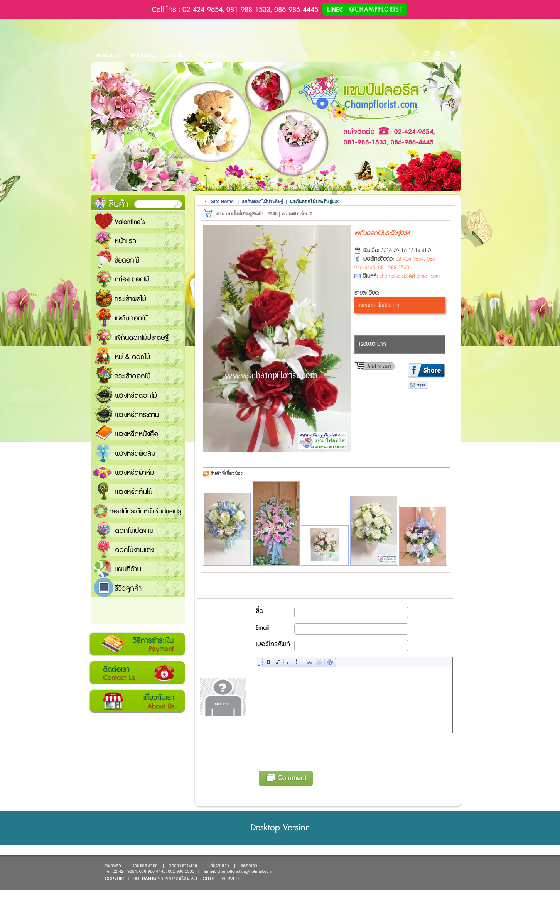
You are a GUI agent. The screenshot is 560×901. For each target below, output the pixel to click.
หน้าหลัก (113, 865)
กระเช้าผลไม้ (138, 298)
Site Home (222, 201)
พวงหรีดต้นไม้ (138, 491)
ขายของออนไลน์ (174, 878)
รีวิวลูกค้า (138, 587)
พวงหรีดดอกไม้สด (138, 394)
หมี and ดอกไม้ (138, 356)
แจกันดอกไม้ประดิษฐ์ (138, 336)
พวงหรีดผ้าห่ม (138, 471)
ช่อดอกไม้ (138, 259)
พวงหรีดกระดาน (138, 413)
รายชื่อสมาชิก (145, 865)
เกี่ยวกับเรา (137, 701)
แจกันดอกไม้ (138, 317)
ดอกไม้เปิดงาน (138, 529)
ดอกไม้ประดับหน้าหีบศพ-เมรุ (138, 510)
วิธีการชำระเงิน (137, 644)
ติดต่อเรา (137, 673)
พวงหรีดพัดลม (138, 452)
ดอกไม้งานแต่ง (138, 549)
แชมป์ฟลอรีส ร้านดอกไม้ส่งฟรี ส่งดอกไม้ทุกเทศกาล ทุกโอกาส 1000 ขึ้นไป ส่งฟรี (138, 568)
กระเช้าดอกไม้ (138, 375)
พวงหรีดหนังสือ (138, 433)
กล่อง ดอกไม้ (138, 278)
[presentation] (315, 751)
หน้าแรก (138, 240)
